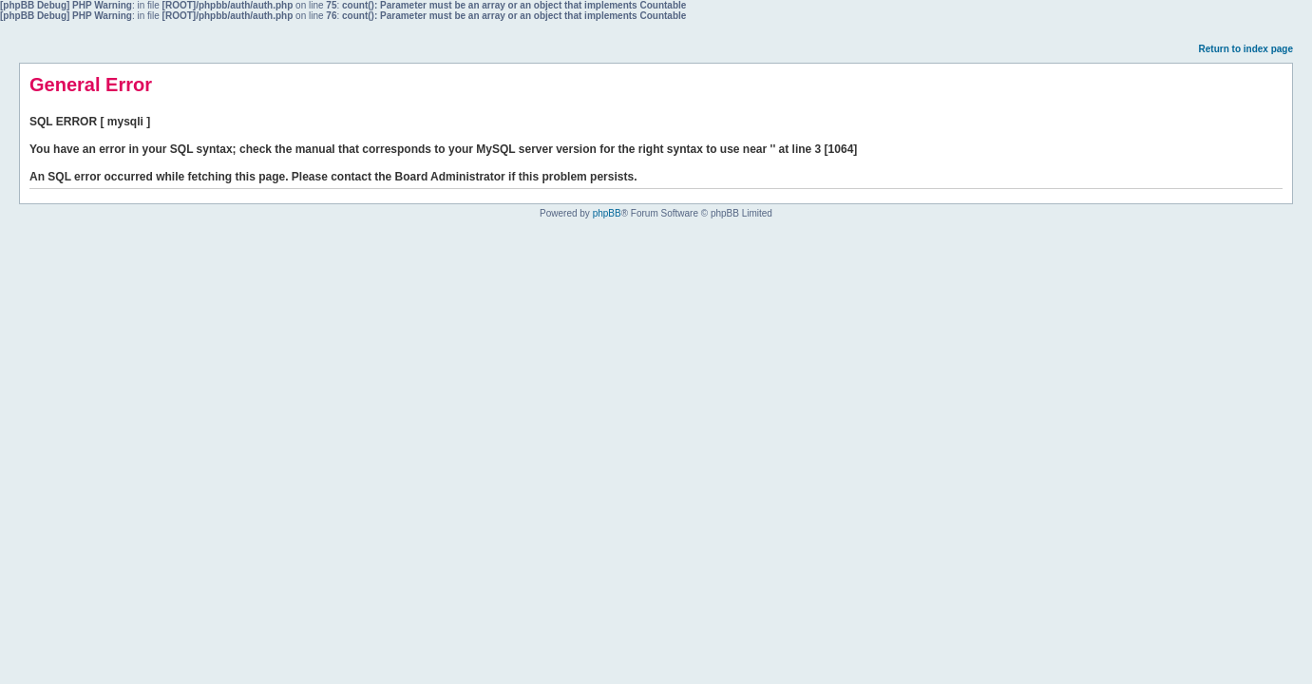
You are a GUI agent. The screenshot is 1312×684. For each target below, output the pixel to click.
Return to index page (1246, 49)
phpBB (607, 213)
